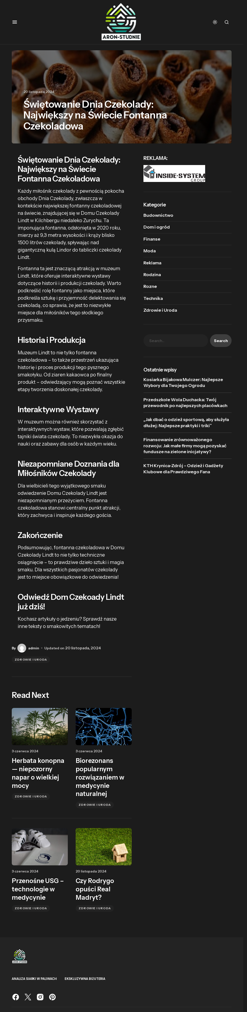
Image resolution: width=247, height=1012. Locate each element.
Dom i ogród (156, 227)
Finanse (151, 239)
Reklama (152, 263)
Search (221, 340)
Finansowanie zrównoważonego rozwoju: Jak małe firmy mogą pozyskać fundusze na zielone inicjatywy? (184, 445)
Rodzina (152, 274)
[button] (15, 22)
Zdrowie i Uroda (31, 659)
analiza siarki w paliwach (34, 979)
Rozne (150, 286)
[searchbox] (175, 340)
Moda (149, 251)
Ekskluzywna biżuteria (85, 979)
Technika (153, 298)
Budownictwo (158, 215)
